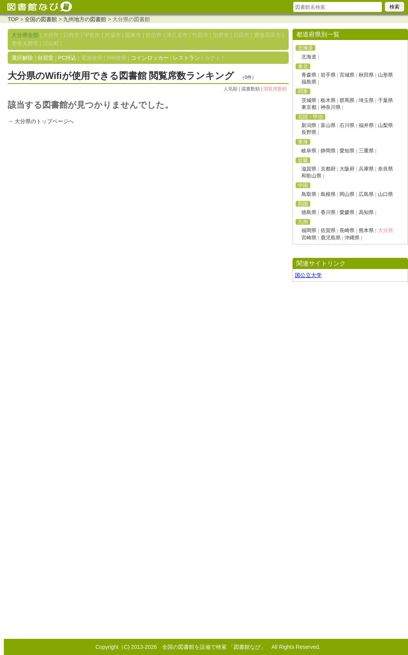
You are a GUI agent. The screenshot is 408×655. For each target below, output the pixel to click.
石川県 (346, 125)
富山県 (328, 125)
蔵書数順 (250, 89)
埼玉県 (366, 100)
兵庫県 (366, 169)
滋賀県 (308, 169)
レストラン (186, 58)
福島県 (308, 82)
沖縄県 (352, 238)
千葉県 (385, 100)
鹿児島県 (331, 238)
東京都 (308, 107)
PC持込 (67, 58)
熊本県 (366, 230)
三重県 (366, 151)
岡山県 (346, 194)
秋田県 (366, 75)
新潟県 (308, 125)
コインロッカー (150, 58)
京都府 (328, 169)
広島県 (366, 194)
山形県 (385, 75)
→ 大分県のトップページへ (41, 121)
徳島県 (308, 212)
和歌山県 (311, 176)
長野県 (308, 132)
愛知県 (346, 151)
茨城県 (308, 100)
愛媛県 (346, 212)
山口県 (385, 194)
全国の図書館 (41, 19)
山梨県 (385, 125)
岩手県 (328, 75)
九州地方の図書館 (84, 19)
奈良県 (385, 169)
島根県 (328, 194)
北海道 (308, 57)
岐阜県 (308, 151)
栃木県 (328, 100)
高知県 (366, 212)
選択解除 (22, 58)
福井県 (366, 125)
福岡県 (308, 230)
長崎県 (346, 230)
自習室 (45, 58)
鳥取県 (308, 194)
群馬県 (346, 100)
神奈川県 (331, 107)
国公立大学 (308, 275)
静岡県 (328, 151)
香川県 (328, 212)
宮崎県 (308, 238)
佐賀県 (328, 230)
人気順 (230, 89)
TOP (13, 19)
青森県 (308, 75)
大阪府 (346, 169)
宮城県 (346, 75)
